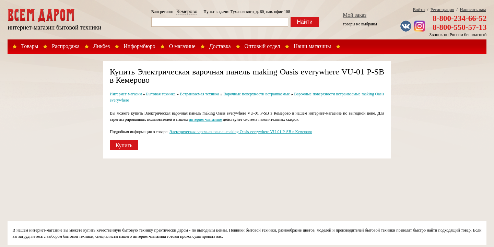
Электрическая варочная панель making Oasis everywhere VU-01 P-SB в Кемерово (240, 131)
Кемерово (187, 11)
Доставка (220, 46)
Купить (124, 145)
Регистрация (442, 9)
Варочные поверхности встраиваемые (256, 94)
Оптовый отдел (262, 46)
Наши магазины (312, 46)
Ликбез (101, 46)
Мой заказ (354, 15)
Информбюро (139, 46)
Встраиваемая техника (199, 94)
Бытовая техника (161, 94)
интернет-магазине (205, 119)
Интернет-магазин (126, 94)
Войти (419, 9)
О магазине (182, 46)
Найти (305, 22)
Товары (29, 46)
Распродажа (66, 46)
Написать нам (473, 9)
